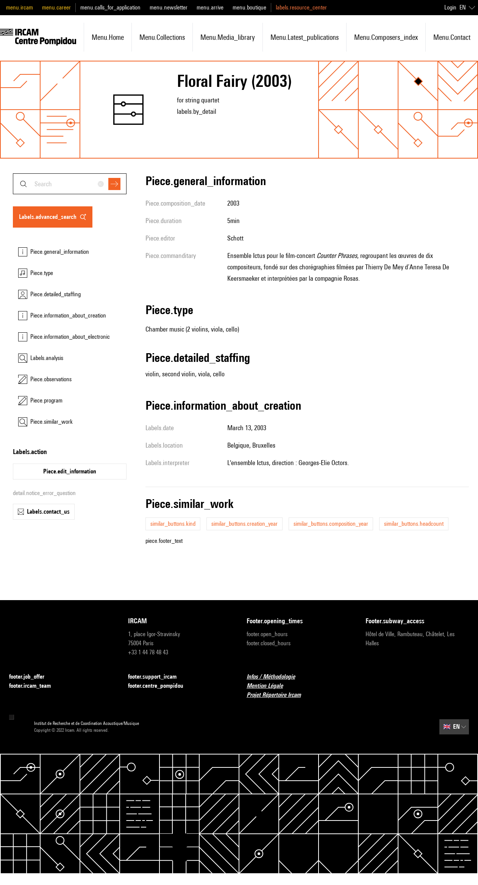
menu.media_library (227, 37)
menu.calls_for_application (110, 7)
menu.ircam (19, 7)
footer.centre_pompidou (160, 686)
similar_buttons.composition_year (331, 523)
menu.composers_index (386, 37)
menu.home (108, 37)
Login (450, 7)
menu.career (56, 7)
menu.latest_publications (304, 37)
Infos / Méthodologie (275, 677)
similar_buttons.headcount (414, 523)
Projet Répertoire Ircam (278, 695)
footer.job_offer (31, 677)
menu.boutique (249, 7)
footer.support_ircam (157, 677)
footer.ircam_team (34, 686)
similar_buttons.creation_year (244, 523)
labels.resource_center (301, 7)
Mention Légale (269, 686)
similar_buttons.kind (172, 523)
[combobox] (70, 183)
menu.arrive (210, 7)
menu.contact (451, 37)
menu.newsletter (168, 7)
